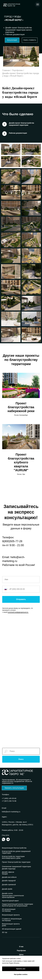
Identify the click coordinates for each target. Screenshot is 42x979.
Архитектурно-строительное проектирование (13, 896)
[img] (3, 839)
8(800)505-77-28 (12, 541)
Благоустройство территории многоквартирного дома (13, 857)
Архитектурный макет (10, 901)
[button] (12, 40)
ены (21, 954)
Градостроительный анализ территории (17, 904)
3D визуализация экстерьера (8, 910)
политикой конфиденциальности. (18, 612)
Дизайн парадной (9, 880)
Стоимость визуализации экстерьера (12, 919)
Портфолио (17, 70)
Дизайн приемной (9, 884)
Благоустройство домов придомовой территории (16, 852)
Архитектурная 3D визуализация (14, 906)
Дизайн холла (7, 893)
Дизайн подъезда (8, 869)
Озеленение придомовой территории (16, 866)
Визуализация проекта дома (11, 924)
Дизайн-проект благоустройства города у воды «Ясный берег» (20, 74)
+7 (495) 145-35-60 (9, 798)
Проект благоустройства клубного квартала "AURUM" (21, 462)
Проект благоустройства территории (16, 862)
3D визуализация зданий (11, 929)
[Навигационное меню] (37, 4)
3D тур (4, 932)
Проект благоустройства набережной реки (21, 407)
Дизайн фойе (7, 889)
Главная (6, 70)
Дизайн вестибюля (9, 877)
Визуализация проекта (11, 915)
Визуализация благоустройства (14, 848)
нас (21, 946)
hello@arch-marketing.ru (11, 812)
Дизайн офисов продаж (8, 873)
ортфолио (21, 950)
